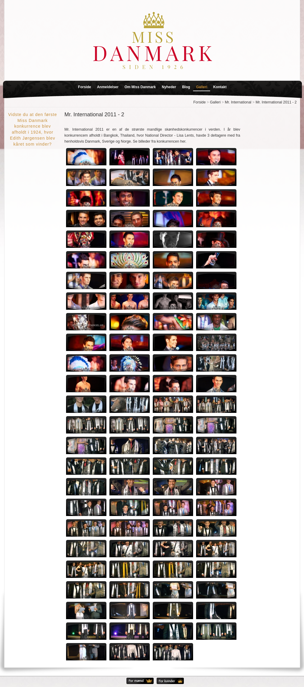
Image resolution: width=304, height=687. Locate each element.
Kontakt (220, 87)
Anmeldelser (107, 87)
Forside (84, 87)
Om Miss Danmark (140, 87)
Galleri (201, 87)
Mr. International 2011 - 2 (276, 102)
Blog (186, 87)
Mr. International (238, 102)
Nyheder (169, 87)
